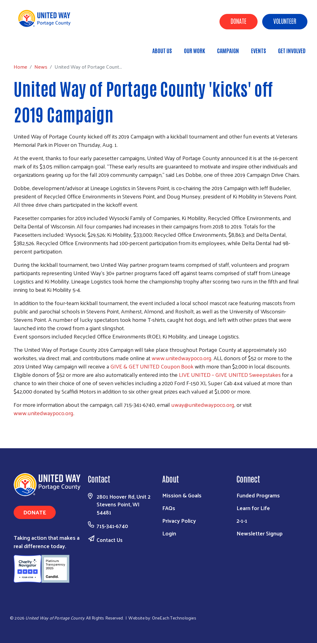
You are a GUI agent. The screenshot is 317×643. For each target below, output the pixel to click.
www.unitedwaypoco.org (181, 358)
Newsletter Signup (260, 533)
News (56, 47)
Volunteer (284, 21)
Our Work (194, 50)
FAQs (168, 508)
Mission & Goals (182, 495)
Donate (238, 21)
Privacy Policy (179, 520)
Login (169, 533)
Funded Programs (258, 495)
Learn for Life (253, 508)
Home (36, 48)
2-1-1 (242, 520)
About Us (162, 50)
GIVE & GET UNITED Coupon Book (152, 366)
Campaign (228, 50)
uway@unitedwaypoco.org (202, 404)
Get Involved (292, 50)
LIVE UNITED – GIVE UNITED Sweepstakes (230, 374)
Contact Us (110, 539)
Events (258, 50)
